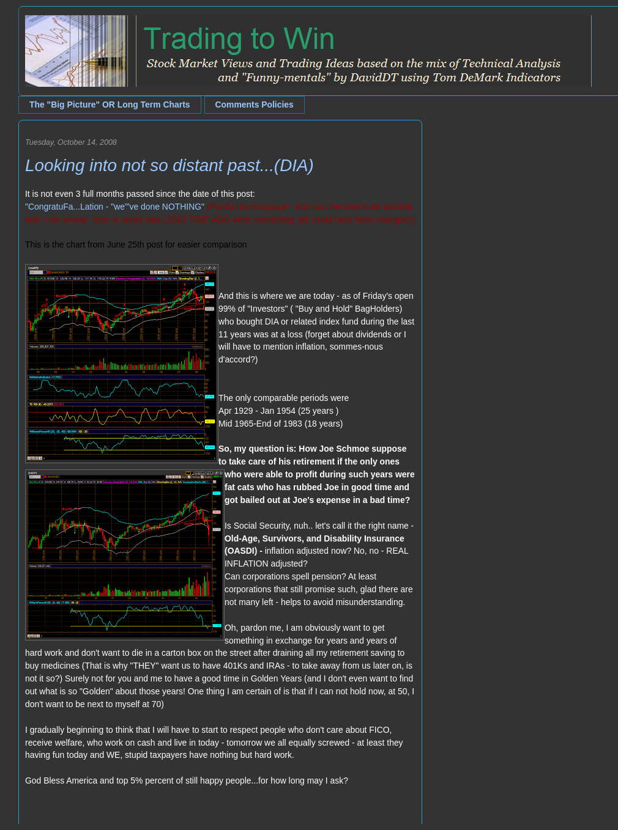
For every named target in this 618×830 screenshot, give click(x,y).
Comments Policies (254, 104)
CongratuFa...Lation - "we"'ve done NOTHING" (116, 206)
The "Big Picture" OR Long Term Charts (109, 104)
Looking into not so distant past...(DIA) (169, 165)
